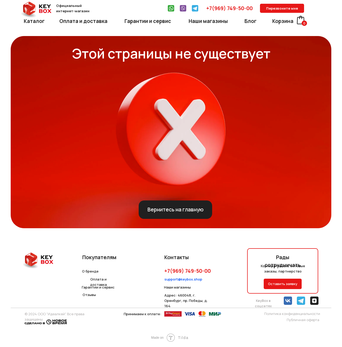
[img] (171, 8)
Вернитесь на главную (175, 209)
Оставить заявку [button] (282, 283)
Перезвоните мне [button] (282, 8)
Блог (250, 21)
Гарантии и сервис (148, 21)
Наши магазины (208, 21)
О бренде (90, 271)
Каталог (34, 21)
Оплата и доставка (83, 21)
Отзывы (89, 294)
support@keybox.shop (183, 279)
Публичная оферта (303, 319)
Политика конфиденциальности (292, 313)
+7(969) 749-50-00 (229, 8)
